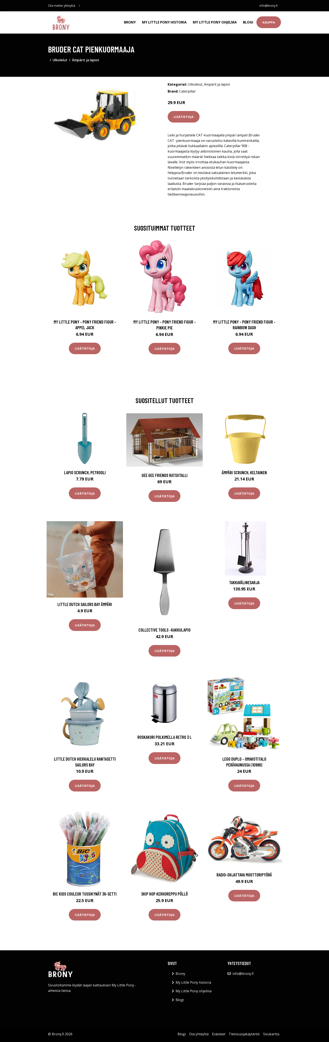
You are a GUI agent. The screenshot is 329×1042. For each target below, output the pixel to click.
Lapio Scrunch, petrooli (85, 472)
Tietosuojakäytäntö (244, 1034)
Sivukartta (271, 1034)
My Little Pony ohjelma (215, 22)
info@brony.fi (269, 6)
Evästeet (218, 1034)
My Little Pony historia (164, 22)
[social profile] (79, 6)
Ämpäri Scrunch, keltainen (244, 472)
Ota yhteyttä (199, 1034)
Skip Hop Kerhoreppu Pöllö (164, 893)
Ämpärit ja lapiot (85, 60)
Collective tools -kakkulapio (164, 629)
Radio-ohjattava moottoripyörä (244, 874)
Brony (130, 22)
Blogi (248, 22)
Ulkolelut (60, 60)
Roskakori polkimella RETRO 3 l (164, 737)
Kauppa (268, 22)
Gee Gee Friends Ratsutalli (165, 475)
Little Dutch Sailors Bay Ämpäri (84, 604)
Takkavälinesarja (244, 582)
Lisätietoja (183, 117)
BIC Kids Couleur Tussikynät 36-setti (85, 893)
